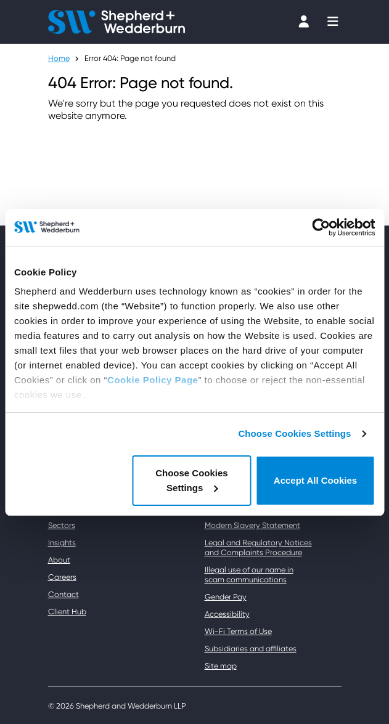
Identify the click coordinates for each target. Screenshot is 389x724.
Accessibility (227, 614)
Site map (221, 665)
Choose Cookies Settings (294, 433)
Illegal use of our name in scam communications (249, 574)
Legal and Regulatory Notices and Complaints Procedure (258, 547)
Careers (62, 577)
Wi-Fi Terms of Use (238, 631)
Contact (63, 594)
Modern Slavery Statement (252, 525)
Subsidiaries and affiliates (251, 648)
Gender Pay (226, 596)
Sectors (61, 525)
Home (59, 58)
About (59, 559)
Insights (62, 542)
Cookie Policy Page (152, 380)
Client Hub (67, 611)
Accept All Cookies (315, 480)
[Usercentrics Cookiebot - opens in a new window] (321, 227)
